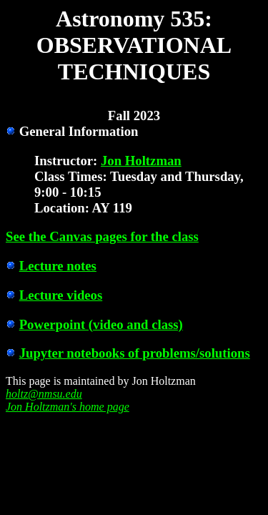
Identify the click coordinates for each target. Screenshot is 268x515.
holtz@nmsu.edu (44, 394)
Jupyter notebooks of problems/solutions (134, 352)
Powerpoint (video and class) (101, 324)
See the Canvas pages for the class (102, 236)
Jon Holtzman (141, 160)
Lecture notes (57, 265)
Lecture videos (61, 295)
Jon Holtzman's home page (67, 407)
